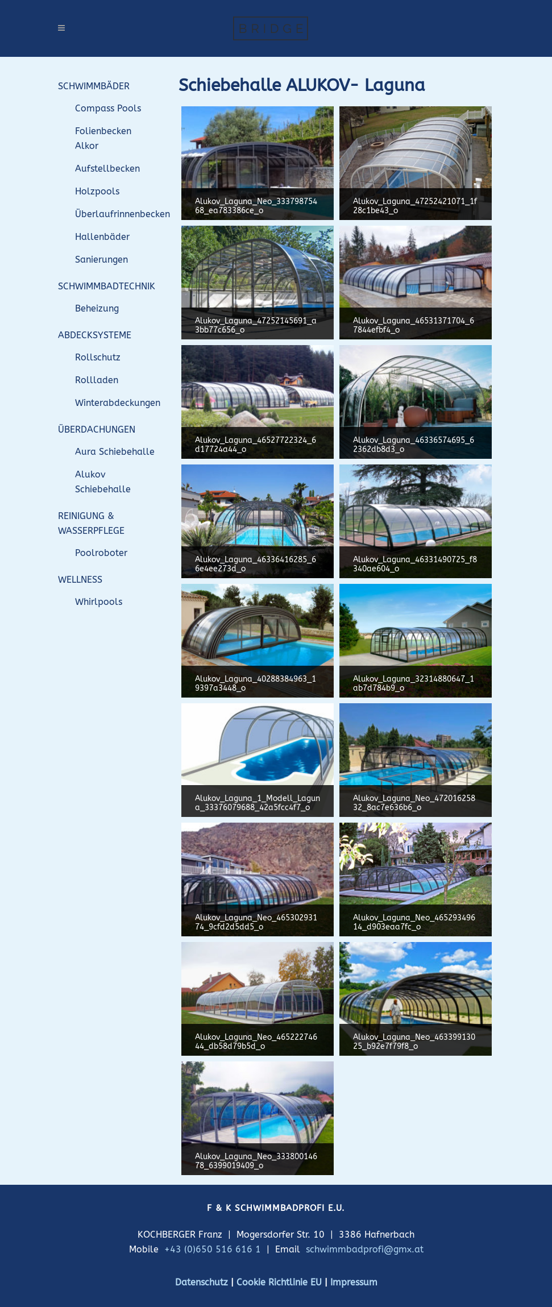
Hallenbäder (102, 236)
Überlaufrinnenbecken (122, 214)
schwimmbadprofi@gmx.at (365, 1249)
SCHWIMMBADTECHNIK (106, 286)
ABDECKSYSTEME (94, 335)
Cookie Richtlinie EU (279, 1282)
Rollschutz (98, 357)
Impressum (353, 1282)
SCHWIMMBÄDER (94, 86)
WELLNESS (80, 579)
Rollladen (96, 380)
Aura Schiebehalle (115, 451)
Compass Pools (108, 108)
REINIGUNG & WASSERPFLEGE (91, 523)
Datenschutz (201, 1282)
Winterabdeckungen (117, 402)
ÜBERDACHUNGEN (96, 429)
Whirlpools (98, 601)
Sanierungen (101, 259)
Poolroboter (101, 552)
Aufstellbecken (107, 168)
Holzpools (97, 191)
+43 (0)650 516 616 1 (212, 1249)
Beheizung (97, 308)
